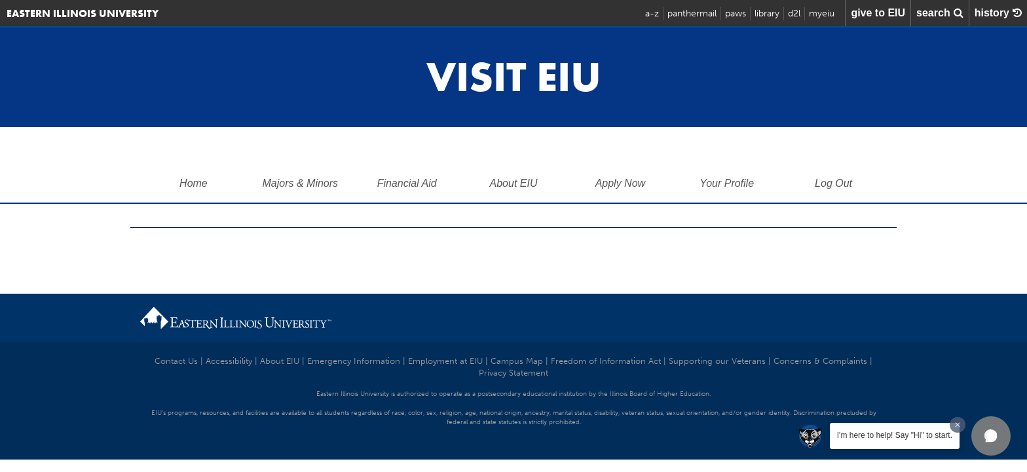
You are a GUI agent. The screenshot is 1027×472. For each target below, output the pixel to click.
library (767, 13)
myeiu (821, 13)
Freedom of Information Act (606, 361)
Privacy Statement (513, 373)
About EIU (279, 361)
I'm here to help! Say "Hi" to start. (894, 435)
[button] (991, 436)
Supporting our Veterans (717, 361)
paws (735, 13)
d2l (794, 13)
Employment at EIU (445, 361)
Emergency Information (353, 361)
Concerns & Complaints (820, 361)
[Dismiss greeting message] (957, 425)
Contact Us (176, 361)
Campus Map (517, 361)
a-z (652, 13)
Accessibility (229, 361)
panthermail (692, 13)
